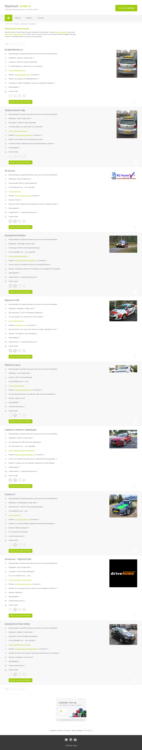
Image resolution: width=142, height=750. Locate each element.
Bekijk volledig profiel (20, 102)
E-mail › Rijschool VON (16, 321)
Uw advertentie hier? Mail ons (71, 720)
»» (23, 44)
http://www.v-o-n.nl (21, 325)
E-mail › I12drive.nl (15, 515)
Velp (18, 118)
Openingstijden (14, 87)
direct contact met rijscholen (14, 34)
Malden (19, 632)
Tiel (18, 373)
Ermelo (19, 438)
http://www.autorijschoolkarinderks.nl (26, 649)
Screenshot (35, 75)
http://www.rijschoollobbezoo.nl (25, 455)
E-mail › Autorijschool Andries (18, 256)
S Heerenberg (21, 502)
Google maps (29, 58)
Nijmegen (20, 308)
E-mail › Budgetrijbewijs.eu (17, 70)
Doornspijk (20, 243)
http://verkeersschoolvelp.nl (23, 135)
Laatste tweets (14, 212)
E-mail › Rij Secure (15, 191)
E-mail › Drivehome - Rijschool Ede (20, 580)
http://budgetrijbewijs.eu (22, 75)
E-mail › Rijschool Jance (16, 386)
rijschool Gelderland (61, 32)
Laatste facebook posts (29, 212)
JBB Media (69, 745)
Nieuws (18, 18)
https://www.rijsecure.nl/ (22, 196)
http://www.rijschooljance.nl (23, 390)
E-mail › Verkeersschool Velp (18, 131)
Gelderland (12, 58)
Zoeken (29, 18)
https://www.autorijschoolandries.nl (26, 260)
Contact (41, 18)
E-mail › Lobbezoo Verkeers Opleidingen (22, 450)
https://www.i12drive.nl (22, 519)
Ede (18, 567)
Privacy (75, 745)
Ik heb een (126, 8)
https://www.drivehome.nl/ (23, 584)
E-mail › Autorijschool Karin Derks (19, 645)
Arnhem (19, 58)
